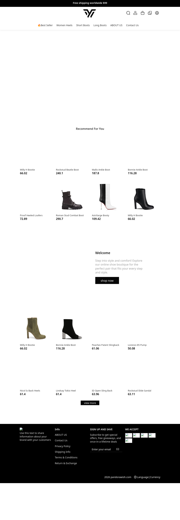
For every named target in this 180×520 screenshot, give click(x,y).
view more (90, 403)
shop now (107, 281)
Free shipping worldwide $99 (90, 3)
